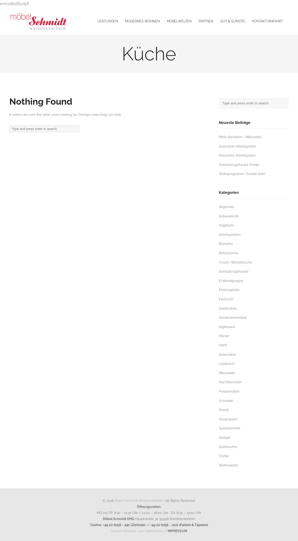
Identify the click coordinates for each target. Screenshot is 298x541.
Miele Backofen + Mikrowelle (240, 137)
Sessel (224, 410)
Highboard (227, 327)
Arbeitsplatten (229, 234)
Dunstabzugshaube (233, 271)
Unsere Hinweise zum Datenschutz (137, 531)
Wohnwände (228, 465)
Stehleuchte (228, 447)
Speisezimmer (229, 428)
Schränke (226, 401)
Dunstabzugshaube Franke (239, 165)
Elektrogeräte (229, 290)
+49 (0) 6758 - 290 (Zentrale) (124, 525)
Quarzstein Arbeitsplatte (237, 146)
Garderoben (228, 308)
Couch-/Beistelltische (235, 262)
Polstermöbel (229, 391)
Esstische (226, 299)
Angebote (226, 225)
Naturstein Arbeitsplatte (237, 155)
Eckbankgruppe (231, 281)
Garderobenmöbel (233, 317)
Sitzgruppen (228, 419)
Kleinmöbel (227, 354)
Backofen (226, 244)
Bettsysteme (228, 253)
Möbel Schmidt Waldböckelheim (139, 501)
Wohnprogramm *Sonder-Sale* (242, 174)
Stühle (224, 456)
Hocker (224, 336)
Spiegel (224, 437)
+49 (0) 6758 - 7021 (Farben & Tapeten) (179, 525)
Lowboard (226, 364)
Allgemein (226, 207)
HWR (223, 345)
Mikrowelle (227, 373)
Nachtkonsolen (230, 382)
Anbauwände (229, 216)
